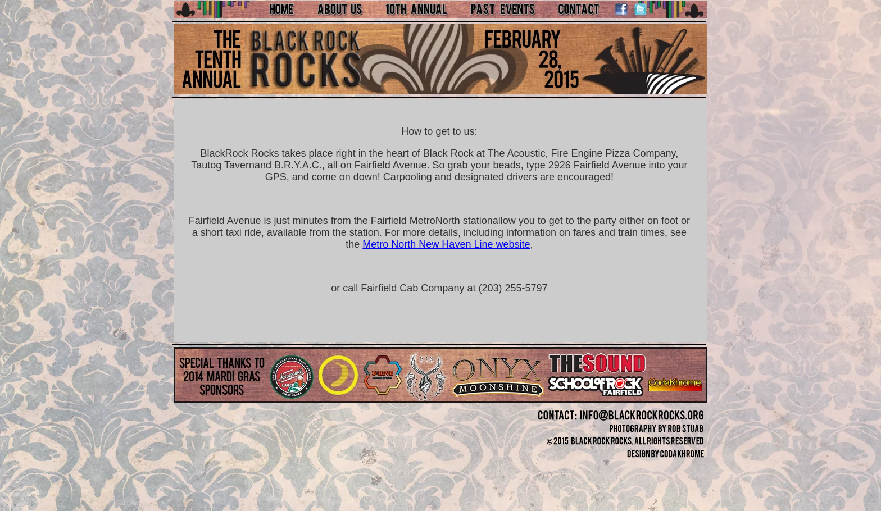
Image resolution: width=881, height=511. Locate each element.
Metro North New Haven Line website (446, 244)
